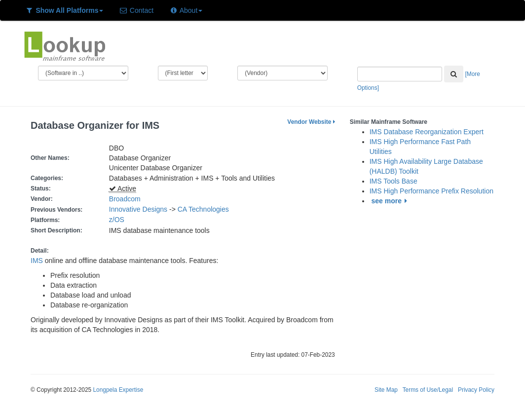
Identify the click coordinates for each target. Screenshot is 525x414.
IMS (37, 260)
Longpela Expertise (118, 389)
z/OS (118, 220)
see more (391, 201)
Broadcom (125, 199)
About (185, 10)
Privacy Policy (476, 389)
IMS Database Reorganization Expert (427, 132)
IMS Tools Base (393, 181)
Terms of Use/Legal (428, 389)
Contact (136, 10)
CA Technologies (203, 209)
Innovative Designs (138, 209)
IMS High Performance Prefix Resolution (431, 191)
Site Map (386, 389)
